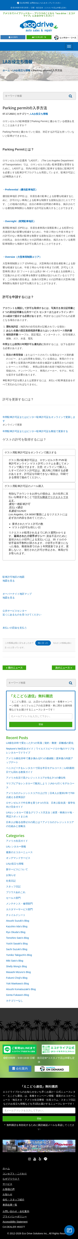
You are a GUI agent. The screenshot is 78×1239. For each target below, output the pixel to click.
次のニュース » (63, 667)
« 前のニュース (14, 667)
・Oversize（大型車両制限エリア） (22, 256)
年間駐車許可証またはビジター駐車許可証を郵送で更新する (35, 431)
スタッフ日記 (13, 886)
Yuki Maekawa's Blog (17, 983)
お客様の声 (9, 1189)
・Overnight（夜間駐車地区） (19, 221)
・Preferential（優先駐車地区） (20, 189)
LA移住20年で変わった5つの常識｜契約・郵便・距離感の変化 (40, 743)
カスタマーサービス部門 (19, 909)
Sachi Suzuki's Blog (16, 949)
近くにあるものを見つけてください (22, 614)
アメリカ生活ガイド (17, 840)
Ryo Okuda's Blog (15, 932)
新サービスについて (17, 869)
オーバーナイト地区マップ (17, 593)
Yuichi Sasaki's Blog (17, 943)
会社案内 (13, 37)
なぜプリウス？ (11, 1178)
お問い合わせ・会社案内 (16, 1211)
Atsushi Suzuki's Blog (17, 920)
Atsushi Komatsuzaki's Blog (21, 989)
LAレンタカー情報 (16, 846)
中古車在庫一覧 (39, 37)
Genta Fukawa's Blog (17, 995)
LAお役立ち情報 (21, 70)
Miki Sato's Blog (14, 960)
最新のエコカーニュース (19, 852)
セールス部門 (13, 898)
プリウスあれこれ (15, 892)
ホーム (6, 70)
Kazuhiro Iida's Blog (16, 926)
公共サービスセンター (15, 610)
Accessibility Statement (15, 1221)
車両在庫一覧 (10, 1204)
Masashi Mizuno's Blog (18, 972)
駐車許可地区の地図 (13, 576)
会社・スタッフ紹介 (13, 1199)
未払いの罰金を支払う (15, 627)
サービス (7, 1184)
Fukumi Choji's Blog (16, 977)
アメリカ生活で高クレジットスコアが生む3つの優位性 (36, 777)
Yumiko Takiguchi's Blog (19, 955)
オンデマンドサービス (18, 858)
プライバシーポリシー (15, 1216)
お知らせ (11, 875)
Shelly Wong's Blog (16, 966)
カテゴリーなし (14, 1000)
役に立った (43, 643)
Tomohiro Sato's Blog (17, 937)
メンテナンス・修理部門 (19, 903)
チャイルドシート (15, 915)
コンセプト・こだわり (15, 1173)
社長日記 (11, 880)
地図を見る (9, 580)
